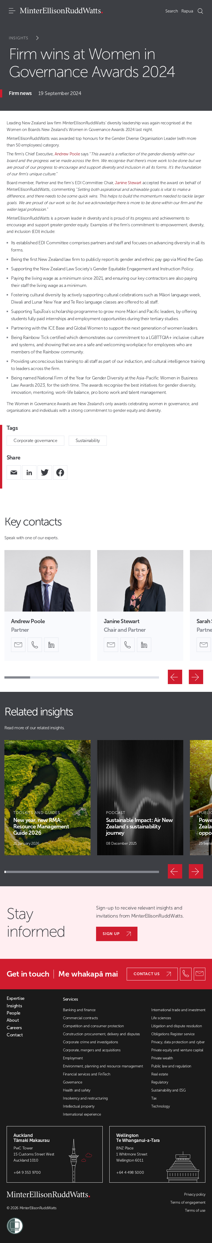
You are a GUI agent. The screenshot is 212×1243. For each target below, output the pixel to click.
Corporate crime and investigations (90, 1042)
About (13, 1020)
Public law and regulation (171, 1066)
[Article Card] (47, 797)
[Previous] (175, 677)
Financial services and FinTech (86, 1074)
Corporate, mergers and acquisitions (92, 1050)
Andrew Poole (67, 153)
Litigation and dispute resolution (176, 1026)
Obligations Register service (173, 1034)
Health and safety (76, 1090)
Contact (15, 1035)
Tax (154, 1098)
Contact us (152, 974)
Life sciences (161, 1018)
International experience (82, 1114)
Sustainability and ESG (168, 1090)
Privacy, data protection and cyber (178, 1042)
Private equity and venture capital (177, 1050)
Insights (27, 38)
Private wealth (162, 1058)
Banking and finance (79, 1010)
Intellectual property (78, 1106)
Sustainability (88, 440)
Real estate (159, 1074)
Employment (73, 1058)
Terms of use (195, 1210)
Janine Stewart (128, 182)
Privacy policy (194, 1194)
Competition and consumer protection (93, 1026)
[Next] (196, 677)
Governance (72, 1082)
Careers (14, 1027)
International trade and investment (178, 1010)
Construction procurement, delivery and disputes (101, 1034)
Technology (160, 1106)
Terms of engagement (187, 1202)
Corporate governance (35, 440)
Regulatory (159, 1082)
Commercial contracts (80, 1018)
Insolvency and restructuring (85, 1098)
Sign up (117, 933)
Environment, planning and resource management (103, 1066)
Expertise (16, 998)
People (13, 1013)
